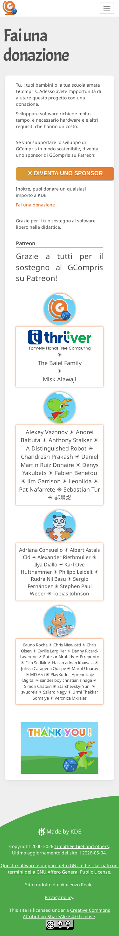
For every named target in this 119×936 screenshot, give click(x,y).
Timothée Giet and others (82, 846)
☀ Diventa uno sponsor (65, 173)
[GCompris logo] (13, 7)
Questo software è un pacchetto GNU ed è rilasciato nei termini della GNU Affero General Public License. (60, 868)
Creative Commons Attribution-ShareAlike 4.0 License (66, 913)
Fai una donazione (35, 205)
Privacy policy (59, 897)
